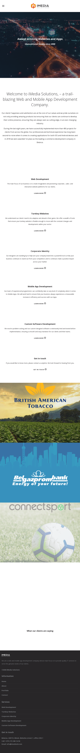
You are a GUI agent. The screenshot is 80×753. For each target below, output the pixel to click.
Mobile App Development (11, 721)
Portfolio (5, 690)
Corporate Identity (9, 716)
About (4, 686)
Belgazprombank (40, 473)
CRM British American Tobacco (40, 413)
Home (4, 681)
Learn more (39, 193)
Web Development (9, 707)
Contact (5, 695)
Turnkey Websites (9, 712)
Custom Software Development (14, 725)
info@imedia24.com (14, 744)
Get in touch (38, 370)
